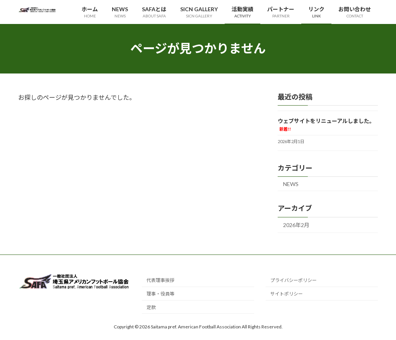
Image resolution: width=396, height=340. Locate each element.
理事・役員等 (160, 294)
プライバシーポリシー (293, 280)
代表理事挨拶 (160, 280)
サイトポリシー (286, 294)
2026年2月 (296, 225)
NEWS (291, 183)
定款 (151, 307)
